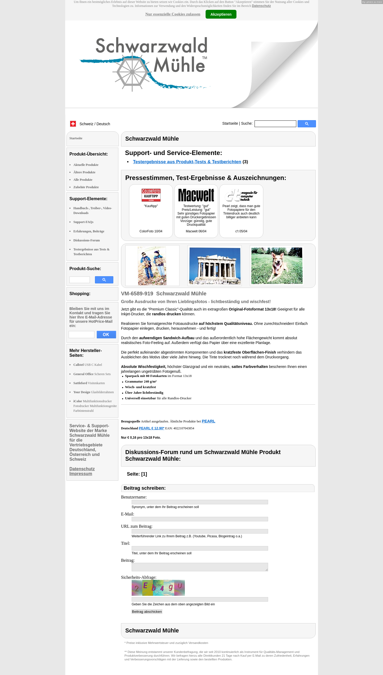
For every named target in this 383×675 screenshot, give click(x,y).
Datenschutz (261, 6)
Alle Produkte (82, 180)
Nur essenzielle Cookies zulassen (172, 14)
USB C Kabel (87, 365)
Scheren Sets (92, 374)
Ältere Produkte (84, 172)
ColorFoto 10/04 (150, 231)
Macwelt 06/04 (196, 231)
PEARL (208, 421)
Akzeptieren (220, 14)
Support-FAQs (83, 222)
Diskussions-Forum (86, 240)
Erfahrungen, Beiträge (88, 231)
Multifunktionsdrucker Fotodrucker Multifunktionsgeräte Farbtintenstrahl (95, 406)
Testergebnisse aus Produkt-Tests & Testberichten (187, 161)
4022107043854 (183, 428)
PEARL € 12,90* (151, 428)
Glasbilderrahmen (93, 392)
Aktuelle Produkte (85, 165)
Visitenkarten (89, 383)
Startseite (230, 123)
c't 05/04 (241, 231)
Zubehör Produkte (86, 187)
